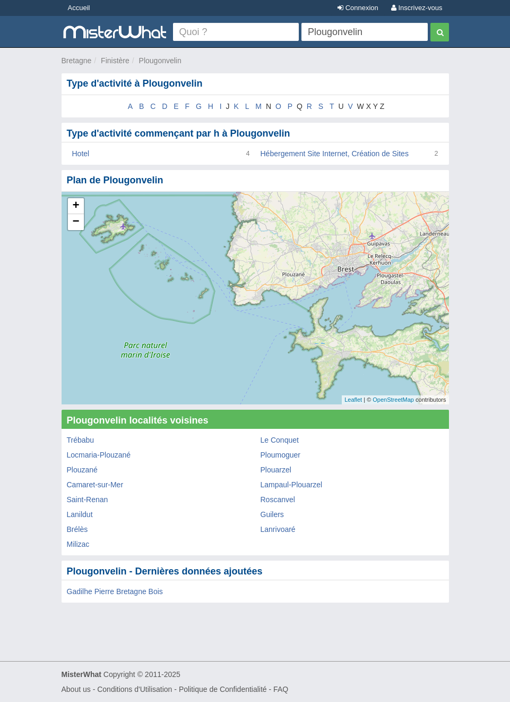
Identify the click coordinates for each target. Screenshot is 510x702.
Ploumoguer (281, 455)
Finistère (115, 60)
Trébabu (80, 440)
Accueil (79, 8)
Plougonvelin (160, 60)
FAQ (280, 689)
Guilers (272, 514)
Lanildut (80, 514)
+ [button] (75, 206)
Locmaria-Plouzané (99, 455)
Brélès (77, 529)
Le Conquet (280, 440)
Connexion (358, 8)
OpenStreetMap (393, 399)
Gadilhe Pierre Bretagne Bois (115, 591)
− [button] (75, 222)
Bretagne (77, 60)
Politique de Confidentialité (223, 689)
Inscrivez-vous (417, 8)
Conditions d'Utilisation (134, 689)
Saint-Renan (87, 499)
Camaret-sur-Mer (95, 484)
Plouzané (82, 470)
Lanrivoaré (278, 529)
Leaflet (353, 399)
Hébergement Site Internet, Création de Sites (335, 153)
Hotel (81, 153)
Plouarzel (276, 470)
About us (76, 689)
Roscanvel (278, 499)
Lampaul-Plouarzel (292, 484)
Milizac (78, 544)
